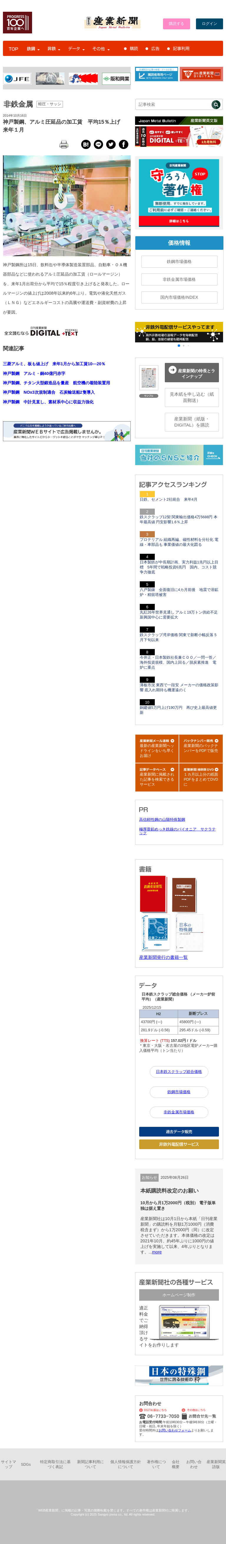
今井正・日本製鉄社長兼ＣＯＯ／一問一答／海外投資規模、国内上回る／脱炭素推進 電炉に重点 (178, 662)
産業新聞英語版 (216, 1464)
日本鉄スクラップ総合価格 (179, 1072)
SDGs (26, 1465)
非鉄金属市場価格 (179, 279)
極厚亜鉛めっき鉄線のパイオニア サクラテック (177, 831)
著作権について (156, 1464)
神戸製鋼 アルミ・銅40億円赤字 (34, 373)
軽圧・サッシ (49, 104)
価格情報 (179, 243)
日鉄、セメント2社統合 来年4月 (168, 499)
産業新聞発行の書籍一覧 (163, 957)
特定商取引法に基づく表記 (55, 1464)
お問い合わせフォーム (175, 1430)
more (157, 1252)
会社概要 (176, 1464)
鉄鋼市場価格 (179, 261)
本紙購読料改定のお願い (169, 1191)
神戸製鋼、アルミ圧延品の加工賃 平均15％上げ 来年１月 (64, 126)
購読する (176, 24)
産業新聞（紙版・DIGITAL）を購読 (192, 421)
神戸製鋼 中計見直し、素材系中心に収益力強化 (48, 402)
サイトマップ (8, 1464)
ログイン (209, 24)
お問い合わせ (194, 1464)
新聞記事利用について (90, 1464)
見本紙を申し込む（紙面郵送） (192, 397)
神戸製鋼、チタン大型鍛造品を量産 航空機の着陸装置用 (56, 383)
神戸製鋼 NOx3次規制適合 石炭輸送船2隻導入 (49, 392)
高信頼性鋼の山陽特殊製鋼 (162, 820)
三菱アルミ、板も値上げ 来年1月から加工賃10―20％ (54, 363)
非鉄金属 (18, 104)
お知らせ (149, 1178)
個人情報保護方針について (125, 1464)
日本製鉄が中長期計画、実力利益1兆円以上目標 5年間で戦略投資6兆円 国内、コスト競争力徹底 (179, 567)
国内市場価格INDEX (179, 297)
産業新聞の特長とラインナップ (192, 372)
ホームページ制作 (178, 1294)
